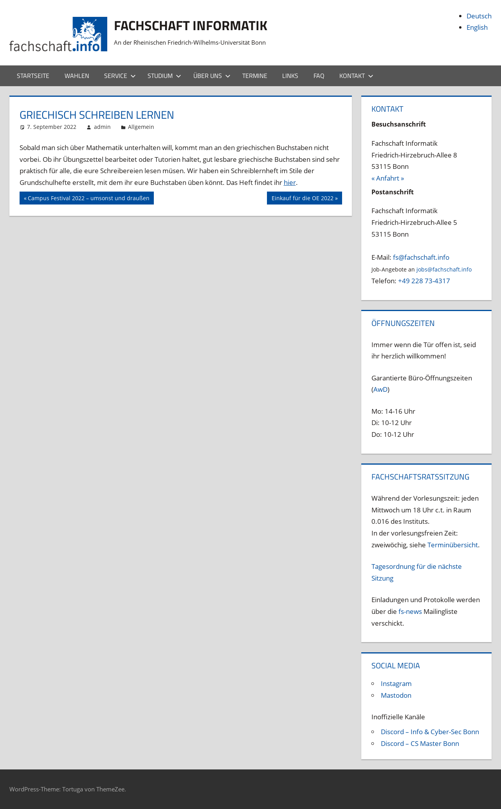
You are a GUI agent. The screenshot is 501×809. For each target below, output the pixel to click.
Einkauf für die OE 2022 (302, 199)
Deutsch (479, 15)
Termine (254, 75)
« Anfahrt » (387, 178)
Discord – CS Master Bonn (420, 743)
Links (290, 75)
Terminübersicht (452, 544)
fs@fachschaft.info (421, 257)
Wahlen (77, 75)
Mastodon (396, 695)
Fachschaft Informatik (195, 25)
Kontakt (356, 75)
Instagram (396, 683)
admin (102, 126)
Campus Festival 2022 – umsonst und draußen (88, 199)
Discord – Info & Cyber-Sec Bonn (430, 731)
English (477, 27)
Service (120, 75)
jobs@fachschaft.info (444, 269)
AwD (380, 389)
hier (290, 182)
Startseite (33, 75)
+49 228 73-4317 (424, 280)
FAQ (319, 75)
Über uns (212, 75)
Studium (164, 75)
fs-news (410, 611)
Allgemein (141, 126)
